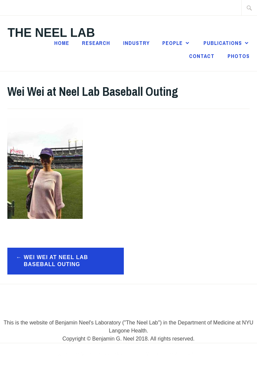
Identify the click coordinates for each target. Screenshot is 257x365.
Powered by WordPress (80, 354)
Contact (202, 56)
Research (96, 43)
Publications (222, 43)
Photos (239, 56)
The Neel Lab (51, 33)
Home (61, 43)
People (172, 43)
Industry (136, 43)
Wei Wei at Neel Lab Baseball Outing (56, 260)
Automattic (189, 354)
